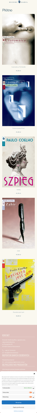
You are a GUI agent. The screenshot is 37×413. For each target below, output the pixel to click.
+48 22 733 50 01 (10, 350)
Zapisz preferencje (18, 407)
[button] (34, 373)
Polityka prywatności (18, 411)
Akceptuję (18, 402)
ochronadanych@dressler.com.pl (14, 362)
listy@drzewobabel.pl (11, 352)
